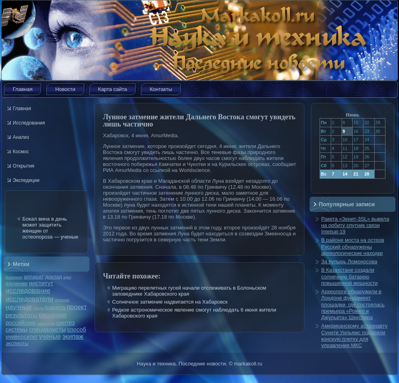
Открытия (23, 166)
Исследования (29, 123)
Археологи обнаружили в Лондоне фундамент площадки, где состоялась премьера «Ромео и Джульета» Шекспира (353, 304)
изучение (17, 283)
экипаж (72, 336)
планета (55, 307)
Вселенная (14, 277)
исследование (28, 290)
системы (17, 329)
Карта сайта (112, 89)
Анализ (21, 137)
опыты (38, 308)
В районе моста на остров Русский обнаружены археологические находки (352, 246)
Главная (22, 89)
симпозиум (46, 324)
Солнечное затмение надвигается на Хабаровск (170, 302)
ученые (50, 336)
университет (22, 337)
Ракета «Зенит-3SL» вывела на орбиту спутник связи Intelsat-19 (355, 225)
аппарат (33, 277)
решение (53, 315)
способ (76, 329)
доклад (53, 277)
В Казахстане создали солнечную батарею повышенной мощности (349, 276)
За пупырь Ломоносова (349, 262)
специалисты (47, 329)
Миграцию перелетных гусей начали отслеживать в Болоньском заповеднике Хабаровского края (189, 291)
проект (77, 306)
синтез (65, 322)
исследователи (29, 299)
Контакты (161, 89)
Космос (21, 151)
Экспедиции (26, 180)
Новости (65, 89)
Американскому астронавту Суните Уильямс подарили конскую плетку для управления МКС (354, 335)
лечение (62, 300)
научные (19, 307)
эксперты (17, 343)
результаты (22, 315)
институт (41, 283)
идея (67, 277)
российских (21, 323)
